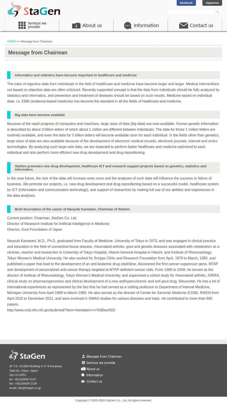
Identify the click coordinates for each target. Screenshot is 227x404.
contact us (195, 25)
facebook (186, 2)
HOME (11, 41)
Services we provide (103, 362)
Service (32, 25)
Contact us (103, 381)
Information (141, 25)
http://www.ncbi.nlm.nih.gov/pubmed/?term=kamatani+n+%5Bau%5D (61, 310)
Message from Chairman (103, 356)
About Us (86, 25)
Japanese (212, 2)
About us (103, 368)
